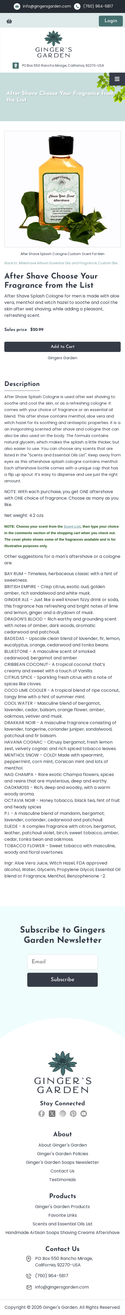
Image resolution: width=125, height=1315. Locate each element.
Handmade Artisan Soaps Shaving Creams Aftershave (62, 1232)
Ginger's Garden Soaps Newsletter (62, 1162)
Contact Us (62, 1171)
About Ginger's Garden (62, 1145)
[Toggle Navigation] (117, 79)
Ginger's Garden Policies (62, 1154)
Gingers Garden (62, 358)
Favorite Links (62, 1215)
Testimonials (62, 1180)
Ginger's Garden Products (62, 1207)
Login (110, 20)
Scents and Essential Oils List (63, 1224)
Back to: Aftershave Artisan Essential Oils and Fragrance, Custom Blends (63, 263)
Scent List (72, 526)
